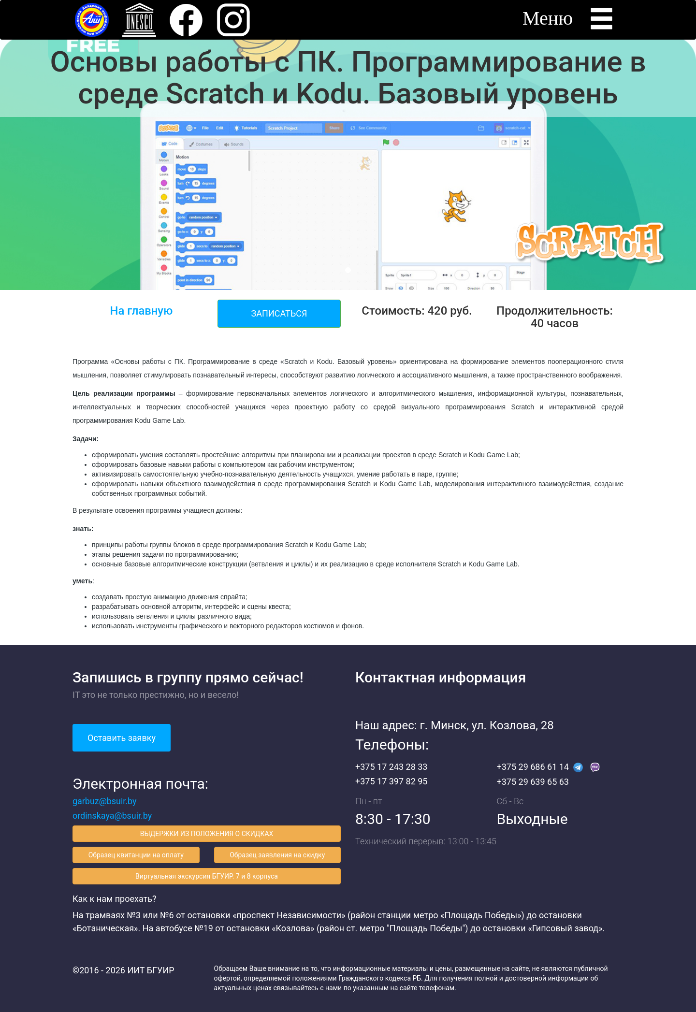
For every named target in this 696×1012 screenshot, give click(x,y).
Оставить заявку (121, 738)
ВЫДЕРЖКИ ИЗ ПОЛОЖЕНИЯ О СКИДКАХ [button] (207, 834)
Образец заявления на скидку (277, 855)
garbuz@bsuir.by (104, 801)
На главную (141, 311)
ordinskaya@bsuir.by (112, 815)
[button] (186, 19)
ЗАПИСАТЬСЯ (279, 313)
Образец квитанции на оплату (136, 855)
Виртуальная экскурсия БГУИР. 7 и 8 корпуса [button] (206, 876)
